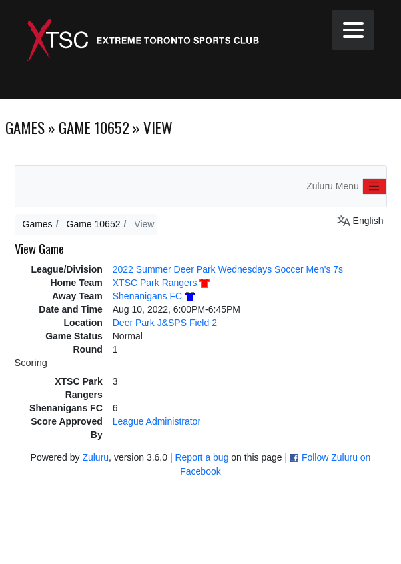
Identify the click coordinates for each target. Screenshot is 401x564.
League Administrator (156, 421)
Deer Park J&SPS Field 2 (165, 322)
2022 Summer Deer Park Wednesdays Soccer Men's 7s (228, 269)
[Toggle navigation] (374, 186)
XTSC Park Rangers (155, 282)
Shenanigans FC (147, 296)
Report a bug (201, 457)
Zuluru (95, 457)
